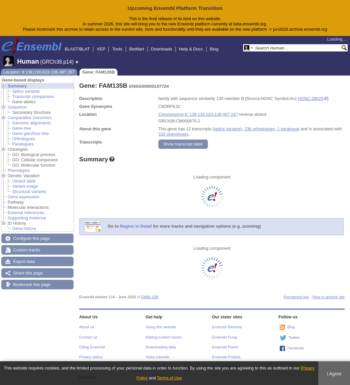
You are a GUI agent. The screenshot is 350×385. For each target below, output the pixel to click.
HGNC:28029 (310, 98)
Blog (214, 49)
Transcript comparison (33, 96)
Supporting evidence (27, 217)
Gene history (24, 228)
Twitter (294, 337)
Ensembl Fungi (225, 337)
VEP (101, 49)
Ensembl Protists (226, 357)
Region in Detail (136, 226)
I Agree (334, 373)
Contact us (88, 337)
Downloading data (160, 347)
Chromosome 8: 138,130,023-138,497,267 (198, 114)
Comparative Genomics (30, 117)
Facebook (295, 348)
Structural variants (29, 191)
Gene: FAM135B (98, 72)
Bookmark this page (31, 284)
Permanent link (296, 297)
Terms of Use (169, 377)
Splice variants (26, 91)
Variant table (24, 180)
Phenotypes (19, 170)
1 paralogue (288, 128)
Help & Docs (191, 49)
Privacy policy (90, 357)
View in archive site (328, 297)
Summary (17, 85)
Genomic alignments (31, 122)
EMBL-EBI (150, 297)
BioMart (136, 49)
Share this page (28, 273)
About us (86, 327)
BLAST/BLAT (77, 49)
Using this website (160, 327)
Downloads (161, 49)
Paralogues (23, 144)
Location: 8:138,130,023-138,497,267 (39, 72)
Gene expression (24, 196)
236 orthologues (259, 128)
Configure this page (31, 238)
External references (26, 212)
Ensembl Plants (225, 347)
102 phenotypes (173, 134)
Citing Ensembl (92, 347)
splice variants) (228, 128)
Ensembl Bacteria (227, 327)
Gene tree (21, 128)
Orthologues (23, 138)
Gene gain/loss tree (30, 133)
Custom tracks (26, 249)
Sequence (17, 107)
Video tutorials (157, 357)
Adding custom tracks (163, 337)
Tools (117, 49)
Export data (24, 261)
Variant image (25, 186)
